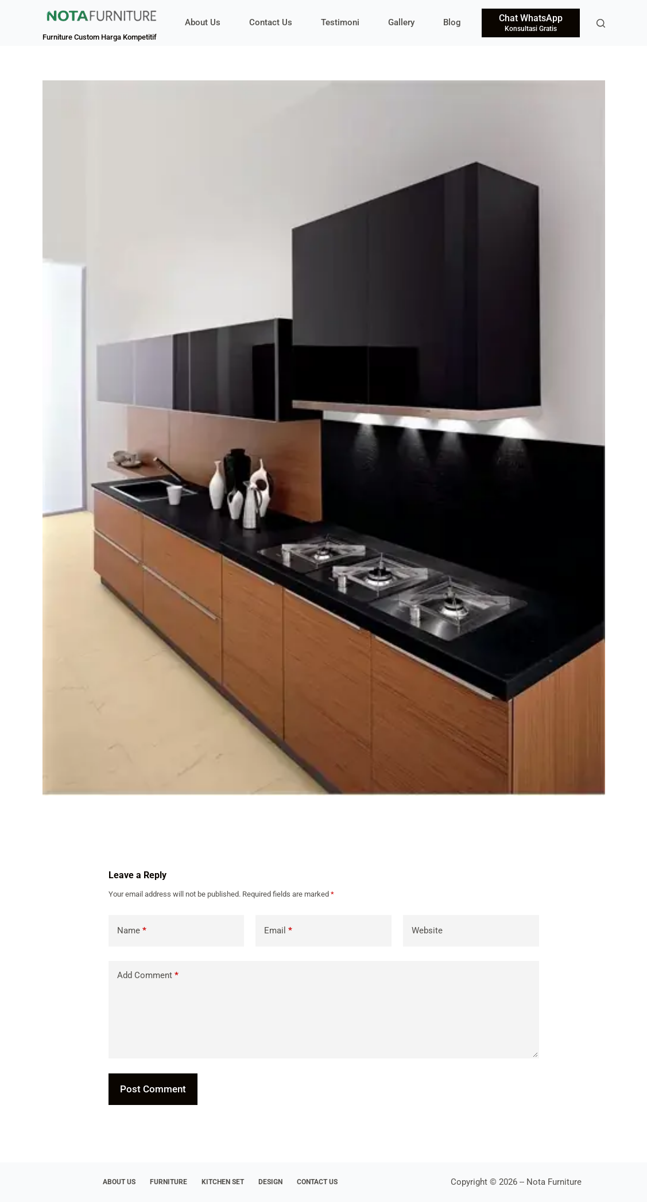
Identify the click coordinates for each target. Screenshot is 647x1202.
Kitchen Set (223, 1182)
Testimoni (340, 22)
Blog (452, 22)
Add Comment (148, 975)
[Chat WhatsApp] (531, 23)
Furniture (168, 1182)
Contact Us (270, 22)
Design (270, 1182)
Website (427, 930)
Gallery (401, 22)
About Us (202, 22)
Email (278, 931)
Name (131, 931)
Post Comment (153, 1089)
